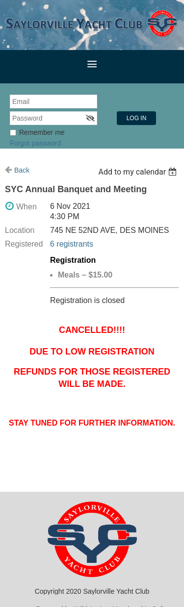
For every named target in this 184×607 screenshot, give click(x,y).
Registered (24, 244)
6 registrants (71, 244)
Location (20, 230)
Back (21, 170)
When (26, 206)
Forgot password (35, 143)
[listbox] (138, 172)
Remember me (42, 132)
